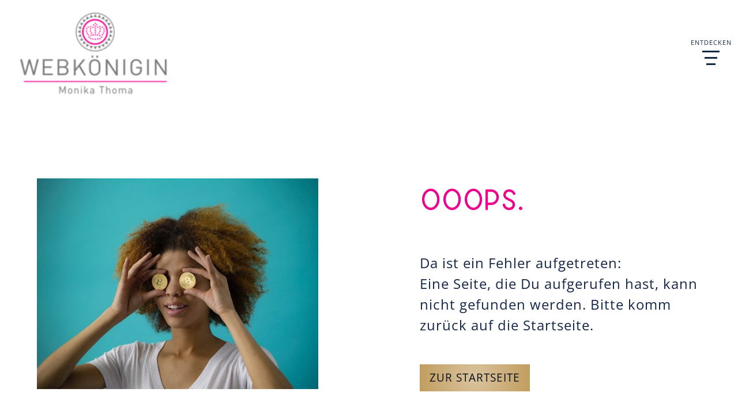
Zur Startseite (475, 377)
